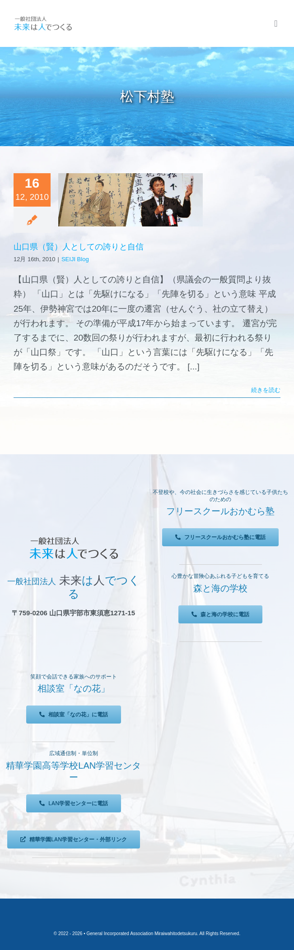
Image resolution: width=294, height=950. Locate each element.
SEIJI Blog (75, 259)
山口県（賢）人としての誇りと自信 (79, 246)
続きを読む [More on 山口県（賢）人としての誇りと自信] (265, 390)
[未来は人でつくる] (43, 18)
